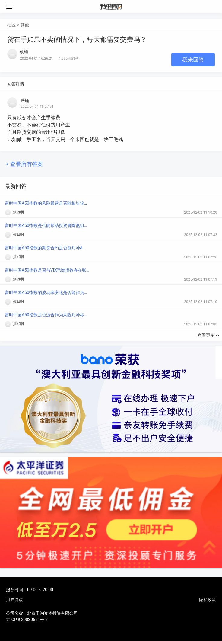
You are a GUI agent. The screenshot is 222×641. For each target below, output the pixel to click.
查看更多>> (208, 335)
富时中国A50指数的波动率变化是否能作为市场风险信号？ (47, 292)
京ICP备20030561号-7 (27, 619)
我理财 (111, 6)
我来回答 (193, 59)
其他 (25, 24)
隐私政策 (207, 599)
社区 (11, 24)
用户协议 (14, 599)
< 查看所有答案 (24, 164)
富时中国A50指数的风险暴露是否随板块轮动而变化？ (47, 203)
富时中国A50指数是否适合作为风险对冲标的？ (47, 314)
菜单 (12, 6)
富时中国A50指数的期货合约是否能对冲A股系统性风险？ (47, 247)
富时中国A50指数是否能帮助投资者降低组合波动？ (47, 225)
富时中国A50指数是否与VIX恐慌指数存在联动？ (47, 270)
